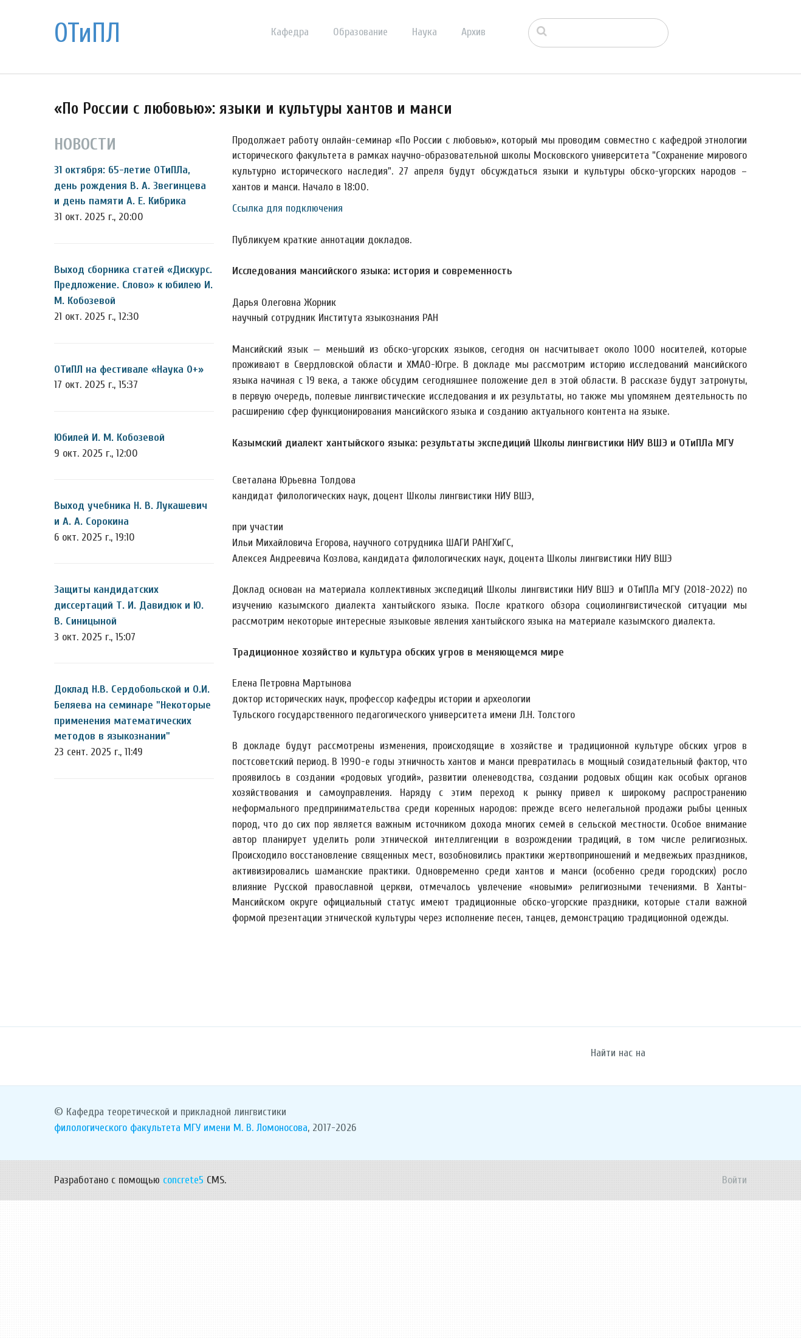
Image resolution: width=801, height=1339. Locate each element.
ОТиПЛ (87, 33)
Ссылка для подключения (287, 208)
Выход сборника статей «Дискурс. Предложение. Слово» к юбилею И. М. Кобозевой (133, 285)
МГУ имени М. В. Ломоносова (246, 1267)
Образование (360, 32)
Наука (424, 32)
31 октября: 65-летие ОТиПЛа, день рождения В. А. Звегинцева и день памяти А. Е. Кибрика (130, 185)
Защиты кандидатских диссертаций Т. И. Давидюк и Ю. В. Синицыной (129, 605)
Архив (473, 32)
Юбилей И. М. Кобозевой (109, 437)
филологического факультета (117, 1267)
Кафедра (290, 32)
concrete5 (183, 1318)
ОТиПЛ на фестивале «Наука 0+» (129, 369)
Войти (734, 1318)
